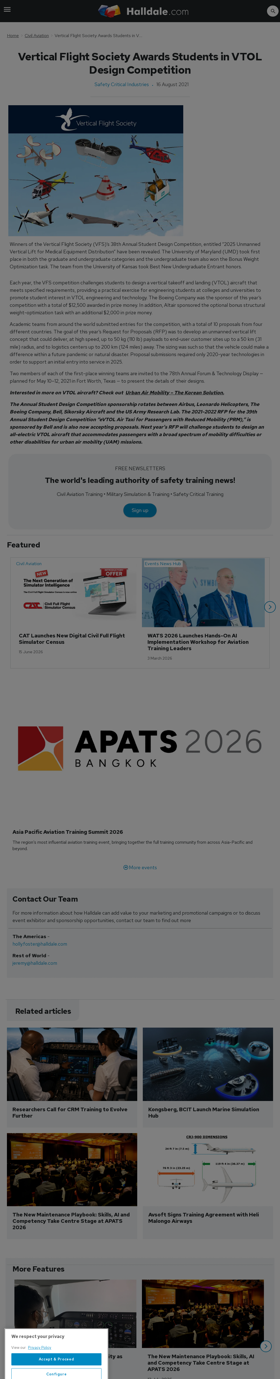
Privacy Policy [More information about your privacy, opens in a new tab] (39, 1362)
